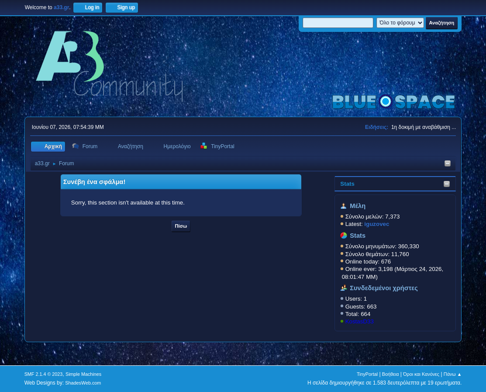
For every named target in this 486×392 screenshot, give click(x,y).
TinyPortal (367, 374)
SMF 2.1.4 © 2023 (43, 374)
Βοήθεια (390, 374)
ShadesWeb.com (83, 382)
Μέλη (357, 205)
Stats (347, 183)
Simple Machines (83, 374)
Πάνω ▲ (453, 374)
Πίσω (181, 226)
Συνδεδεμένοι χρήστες (384, 287)
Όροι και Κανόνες (421, 374)
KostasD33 (359, 321)
